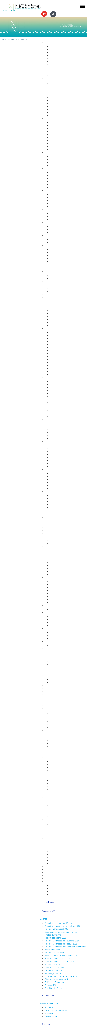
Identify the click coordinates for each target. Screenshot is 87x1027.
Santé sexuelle (56, 178)
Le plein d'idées (57, 773)
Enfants (53, 156)
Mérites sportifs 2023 (54, 970)
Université (49, 691)
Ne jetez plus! (56, 219)
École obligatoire (52, 675)
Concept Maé (56, 159)
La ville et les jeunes (58, 894)
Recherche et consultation (61, 716)
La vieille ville (55, 429)
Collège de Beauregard (55, 982)
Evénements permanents (61, 275)
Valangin (53, 362)
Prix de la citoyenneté (54, 878)
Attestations (55, 103)
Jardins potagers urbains (60, 816)
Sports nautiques (57, 482)
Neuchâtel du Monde (59, 638)
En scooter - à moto (58, 319)
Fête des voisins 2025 (54, 952)
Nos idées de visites (58, 350)
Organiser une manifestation (57, 838)
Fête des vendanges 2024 (56, 979)
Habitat (48, 42)
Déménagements (57, 94)
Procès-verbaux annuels (60, 571)
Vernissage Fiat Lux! (53, 973)
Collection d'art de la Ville (61, 399)
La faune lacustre (57, 488)
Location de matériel (59, 863)
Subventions (50, 866)
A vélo (52, 316)
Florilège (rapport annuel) (60, 416)
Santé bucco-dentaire (59, 181)
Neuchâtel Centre (57, 435)
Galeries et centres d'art (60, 396)
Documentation (56, 524)
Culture (48, 377)
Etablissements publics (60, 584)
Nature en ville (56, 67)
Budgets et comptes (54, 641)
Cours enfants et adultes (60, 288)
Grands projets (56, 46)
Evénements (55, 384)
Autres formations (52, 699)
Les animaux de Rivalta (60, 408)
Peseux (53, 359)
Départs (53, 92)
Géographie (55, 347)
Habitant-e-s (50, 78)
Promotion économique (60, 599)
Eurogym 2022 (51, 985)
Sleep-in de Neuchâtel (59, 194)
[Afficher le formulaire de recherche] (53, 14)
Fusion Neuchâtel (52, 517)
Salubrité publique (58, 131)
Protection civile (56, 143)
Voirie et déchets (57, 61)
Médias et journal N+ (49, 1003)
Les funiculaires (56, 371)
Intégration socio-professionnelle (64, 206)
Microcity (53, 593)
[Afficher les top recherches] (44, 14)
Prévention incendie (58, 134)
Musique (53, 402)
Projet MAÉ (55, 682)
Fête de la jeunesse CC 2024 (57, 958)
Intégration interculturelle (60, 824)
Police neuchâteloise (59, 149)
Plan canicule (55, 239)
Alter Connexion (57, 827)
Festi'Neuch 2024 (52, 964)
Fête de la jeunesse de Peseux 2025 (61, 943)
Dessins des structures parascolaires (61, 932)
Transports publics (58, 301)
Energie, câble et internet (61, 75)
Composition (55, 538)
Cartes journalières (58, 307)
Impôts (53, 115)
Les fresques (55, 432)
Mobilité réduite (56, 325)
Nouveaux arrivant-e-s (59, 829)
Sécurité (48, 118)
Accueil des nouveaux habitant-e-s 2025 (62, 926)
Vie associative (56, 888)
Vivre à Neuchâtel (47, 38)
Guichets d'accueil (58, 83)
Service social (56, 197)
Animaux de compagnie (60, 165)
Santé (47, 168)
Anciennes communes (59, 574)
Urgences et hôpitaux (59, 172)
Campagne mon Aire (59, 761)
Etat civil (53, 109)
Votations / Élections (54, 776)
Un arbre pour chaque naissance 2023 (62, 976)
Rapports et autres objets (61, 565)
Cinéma (53, 405)
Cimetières (54, 112)
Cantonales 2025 (57, 786)
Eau (51, 73)
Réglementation (51, 605)
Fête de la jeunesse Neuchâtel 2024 (61, 961)
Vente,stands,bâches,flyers (61, 857)
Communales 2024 (58, 789)
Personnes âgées (57, 162)
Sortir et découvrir (47, 267)
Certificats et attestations (60, 258)
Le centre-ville (56, 590)
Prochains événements (60, 278)
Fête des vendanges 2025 (56, 929)
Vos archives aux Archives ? (62, 721)
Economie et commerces (56, 577)
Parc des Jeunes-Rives (60, 466)
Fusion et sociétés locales (61, 808)
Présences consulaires (59, 833)
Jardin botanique (57, 454)
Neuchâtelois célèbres (59, 341)
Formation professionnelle (56, 694)
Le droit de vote (57, 616)
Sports (47, 281)
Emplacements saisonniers (61, 587)
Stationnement (56, 125)
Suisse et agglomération (60, 635)
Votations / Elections (58, 885)
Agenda (48, 271)
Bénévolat (49, 872)
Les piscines (55, 291)
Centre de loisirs (57, 770)
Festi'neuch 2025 (52, 949)
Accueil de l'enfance (59, 261)
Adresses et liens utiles (60, 187)
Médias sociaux (51, 1016)
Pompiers (54, 137)
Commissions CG (57, 562)
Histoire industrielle (58, 338)
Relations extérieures (54, 628)
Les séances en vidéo (59, 557)
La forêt (53, 463)
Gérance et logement (59, 52)
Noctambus (55, 310)
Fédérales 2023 (56, 792)
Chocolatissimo (56, 368)
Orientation (54, 232)
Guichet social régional (59, 200)
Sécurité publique (57, 128)
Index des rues (56, 70)
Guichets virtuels (52, 530)
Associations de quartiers (61, 805)
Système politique (57, 625)
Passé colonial (56, 344)
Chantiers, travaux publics (61, 58)
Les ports (54, 473)
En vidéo (53, 374)
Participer (44, 752)
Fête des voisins (57, 814)
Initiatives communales (59, 619)
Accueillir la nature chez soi (61, 446)
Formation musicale (53, 705)
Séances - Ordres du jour (61, 553)
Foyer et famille (51, 152)
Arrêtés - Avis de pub (59, 559)
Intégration (49, 819)
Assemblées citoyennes (55, 797)
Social (47, 190)
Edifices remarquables (59, 335)
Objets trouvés (56, 86)
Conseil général (51, 546)
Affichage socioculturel (59, 849)
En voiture (54, 322)
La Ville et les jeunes (54, 757)
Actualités (49, 1013)
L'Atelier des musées (59, 413)
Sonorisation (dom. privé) (60, 854)
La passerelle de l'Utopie (61, 479)
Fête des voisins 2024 (54, 967)
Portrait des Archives (59, 727)
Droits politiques (52, 612)
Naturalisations (56, 106)
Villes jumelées (56, 632)
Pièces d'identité (57, 97)
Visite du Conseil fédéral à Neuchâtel (61, 955)
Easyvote (54, 783)
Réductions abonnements (61, 305)
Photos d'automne (53, 935)
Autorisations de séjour (60, 100)
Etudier (43, 670)
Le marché (54, 427)
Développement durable (55, 209)
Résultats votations (58, 795)
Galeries (43, 918)
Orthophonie (55, 175)
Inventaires (54, 713)
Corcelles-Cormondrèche (61, 356)
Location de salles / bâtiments (58, 869)
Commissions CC (57, 543)
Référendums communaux (61, 622)
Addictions (54, 184)
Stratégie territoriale (58, 49)
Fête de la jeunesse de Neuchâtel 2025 (62, 940)
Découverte (55, 724)
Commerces (55, 581)
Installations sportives (59, 286)
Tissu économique (58, 596)
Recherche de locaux (59, 602)
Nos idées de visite (58, 498)
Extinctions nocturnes (59, 216)
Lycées (48, 685)
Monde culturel (56, 381)
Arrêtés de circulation (59, 122)
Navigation (54, 485)
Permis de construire (59, 55)
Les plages (54, 476)
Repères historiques (58, 332)
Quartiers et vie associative (56, 800)
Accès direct (50, 245)
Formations (54, 740)
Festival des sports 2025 (55, 937)
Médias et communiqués (56, 1010)
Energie (53, 213)
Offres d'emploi (56, 226)
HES (47, 688)
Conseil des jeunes (58, 767)
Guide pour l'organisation (61, 843)
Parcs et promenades (59, 64)
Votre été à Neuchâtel (59, 353)
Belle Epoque (55, 365)
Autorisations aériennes (60, 146)
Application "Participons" (55, 875)
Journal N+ (49, 1007)
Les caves (49, 294)
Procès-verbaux (57, 568)
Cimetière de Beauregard (56, 988)
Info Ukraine (55, 835)
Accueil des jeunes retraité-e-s (58, 923)
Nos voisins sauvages (59, 448)
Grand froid (55, 242)
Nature (48, 441)
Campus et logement (54, 703)
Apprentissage (56, 229)
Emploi (48, 222)
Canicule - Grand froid (54, 235)
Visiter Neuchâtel (52, 328)
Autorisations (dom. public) (61, 851)
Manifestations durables (60, 846)
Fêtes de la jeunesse (59, 679)
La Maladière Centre (59, 438)
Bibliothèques (55, 410)
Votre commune (47, 513)
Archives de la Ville (53, 708)
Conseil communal (53, 533)
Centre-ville (50, 419)
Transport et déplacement (56, 297)
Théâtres (53, 387)
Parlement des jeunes (59, 764)
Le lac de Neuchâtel (54, 469)
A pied (52, 313)
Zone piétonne (56, 424)
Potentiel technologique (60, 664)
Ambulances (55, 140)
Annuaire (48, 527)
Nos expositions (57, 718)
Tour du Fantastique (58, 393)
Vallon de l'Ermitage (58, 457)
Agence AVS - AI (57, 203)
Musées (53, 390)
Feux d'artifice (56, 860)
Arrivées (53, 88)
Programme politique (59, 540)
